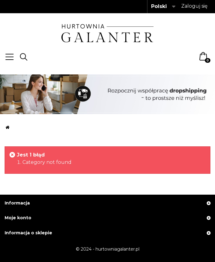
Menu (9, 57)
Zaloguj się (194, 6)
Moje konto (18, 217)
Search (24, 57)
